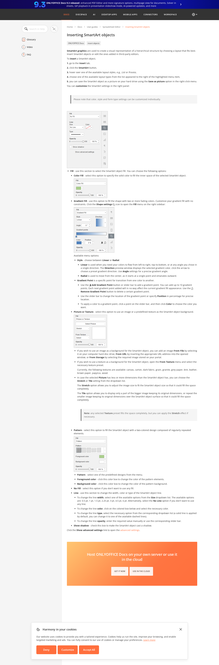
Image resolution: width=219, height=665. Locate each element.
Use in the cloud (141, 571)
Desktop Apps (109, 14)
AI (94, 14)
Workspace (170, 14)
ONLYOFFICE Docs (76, 43)
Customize (67, 650)
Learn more (149, 639)
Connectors (150, 14)
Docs (66, 14)
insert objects (93, 43)
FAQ (29, 54)
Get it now (119, 571)
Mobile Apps (130, 14)
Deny (46, 650)
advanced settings (129, 530)
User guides (92, 26)
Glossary (31, 39)
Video (30, 47)
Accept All (89, 650)
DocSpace (81, 14)
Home (70, 26)
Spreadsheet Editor (111, 26)
